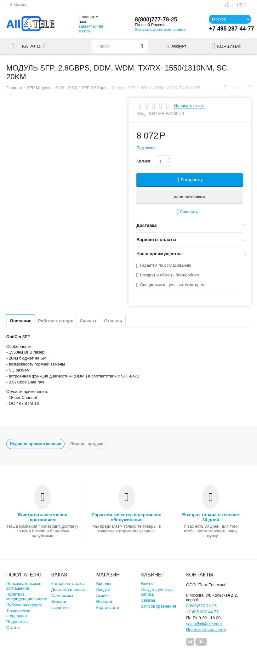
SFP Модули (38, 87)
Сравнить (187, 212)
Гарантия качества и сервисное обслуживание (126, 517)
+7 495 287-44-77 (202, 611)
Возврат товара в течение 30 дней (210, 517)
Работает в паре (55, 320)
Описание (20, 320)
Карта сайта (107, 607)
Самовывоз (62, 595)
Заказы (148, 600)
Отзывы (113, 320)
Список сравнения (158, 606)
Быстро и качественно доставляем (42, 517)
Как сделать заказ (68, 583)
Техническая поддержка (18, 613)
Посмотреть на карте (206, 629)
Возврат (59, 601)
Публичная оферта (24, 605)
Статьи (13, 627)
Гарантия (60, 607)
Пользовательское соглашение (23, 586)
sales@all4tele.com (91, 28)
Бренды (103, 583)
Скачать (89, 320)
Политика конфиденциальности (27, 596)
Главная (14, 87)
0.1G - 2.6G (66, 87)
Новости (104, 601)
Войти (146, 583)
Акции (102, 595)
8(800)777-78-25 (156, 19)
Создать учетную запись (157, 592)
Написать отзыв (189, 106)
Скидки (103, 589)
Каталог (32, 46)
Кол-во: (143, 161)
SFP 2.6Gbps (94, 87)
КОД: (141, 113)
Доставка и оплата (69, 589)
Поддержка (17, 621)
